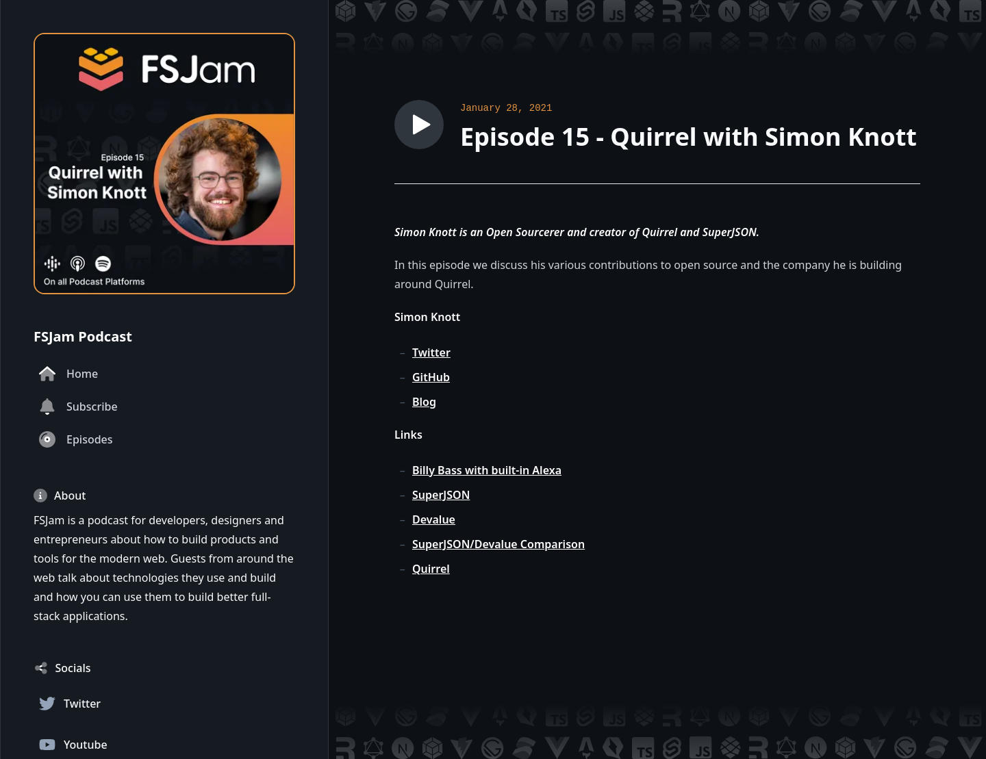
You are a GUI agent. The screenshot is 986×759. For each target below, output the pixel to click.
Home (68, 373)
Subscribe (78, 406)
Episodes (76, 439)
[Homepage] (164, 163)
